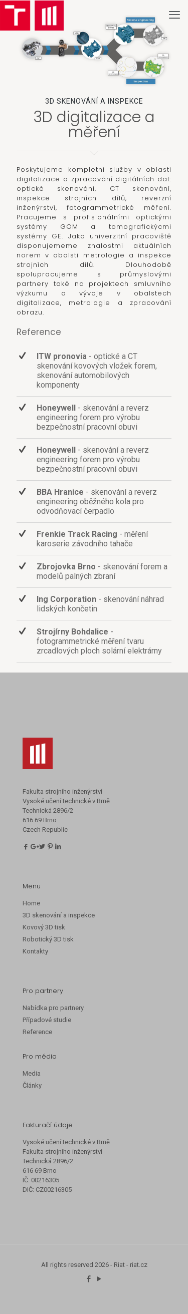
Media (32, 1073)
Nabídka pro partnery (53, 1008)
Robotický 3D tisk (48, 939)
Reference (37, 1032)
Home (31, 903)
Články (32, 1085)
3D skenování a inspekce (59, 915)
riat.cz (138, 1264)
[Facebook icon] (89, 1278)
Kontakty (35, 951)
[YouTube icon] (99, 1278)
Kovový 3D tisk (44, 927)
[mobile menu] (174, 15)
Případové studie (47, 1020)
